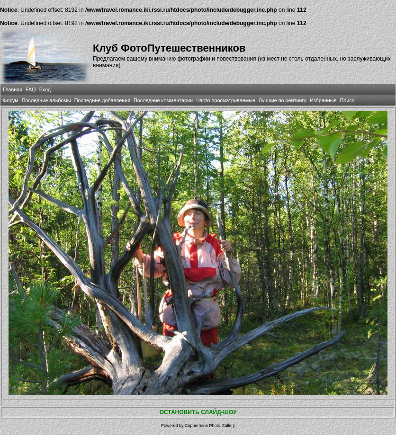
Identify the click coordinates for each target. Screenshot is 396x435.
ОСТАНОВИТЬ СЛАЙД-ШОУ (198, 412)
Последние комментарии (163, 100)
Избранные (323, 100)
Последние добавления (102, 100)
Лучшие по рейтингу (282, 100)
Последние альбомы (46, 100)
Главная (12, 89)
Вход (45, 89)
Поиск (347, 100)
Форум (10, 100)
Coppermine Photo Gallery (210, 425)
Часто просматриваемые (225, 100)
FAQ (31, 89)
